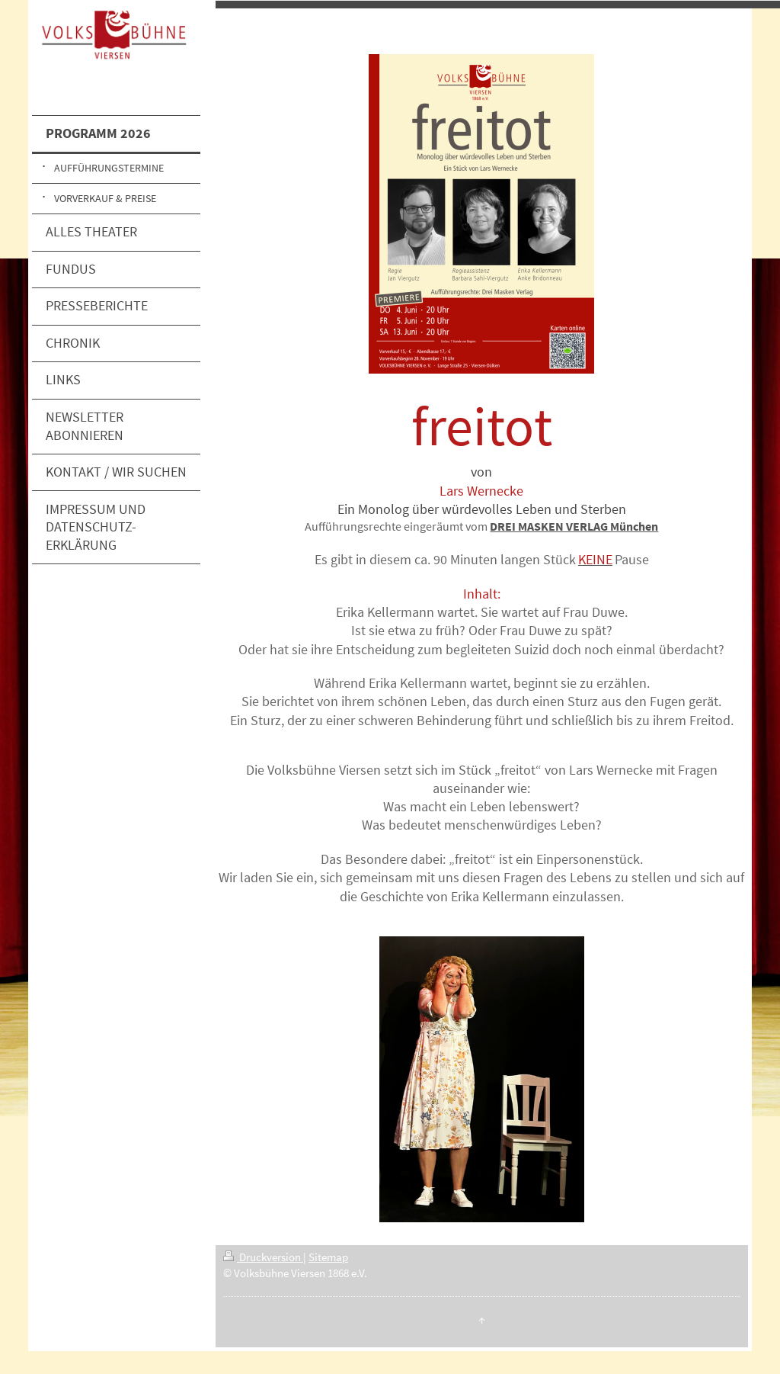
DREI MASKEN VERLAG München (574, 526)
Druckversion (263, 1257)
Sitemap (328, 1257)
